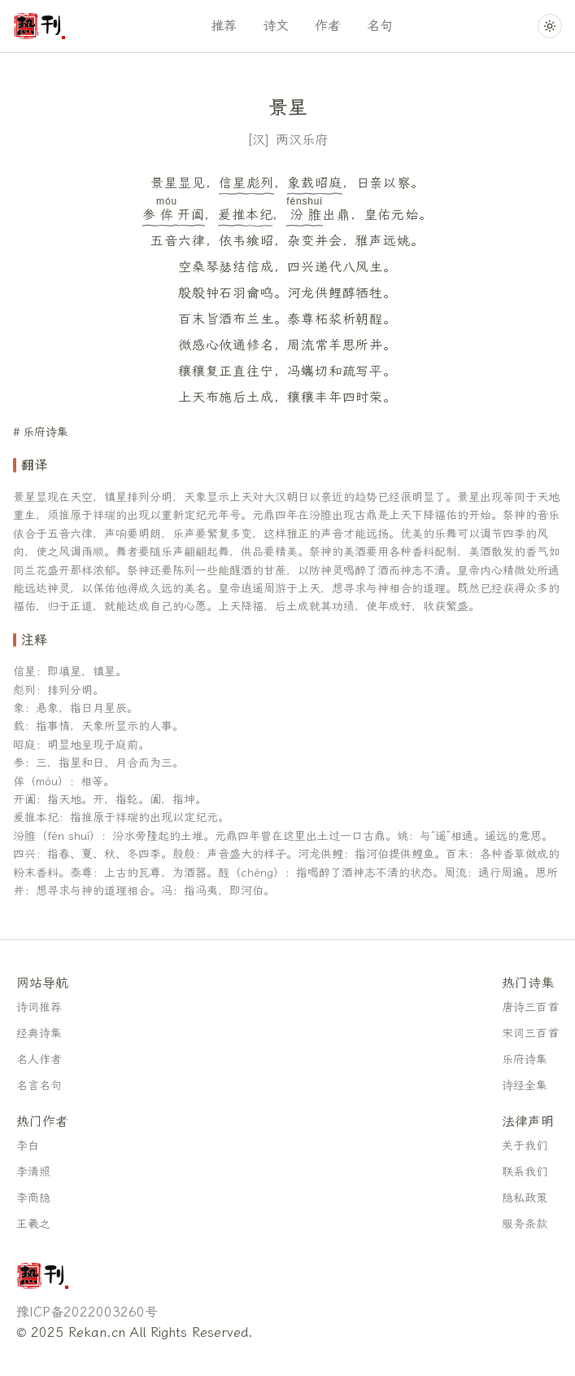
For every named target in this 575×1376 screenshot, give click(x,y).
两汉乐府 (302, 139)
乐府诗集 (45, 432)
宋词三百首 (530, 1033)
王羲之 (33, 1224)
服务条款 (524, 1224)
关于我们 (524, 1146)
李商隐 (33, 1198)
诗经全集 (524, 1085)
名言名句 (39, 1085)
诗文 (276, 25)
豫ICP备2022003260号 (87, 1312)
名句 (380, 25)
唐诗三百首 (530, 1007)
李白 (27, 1146)
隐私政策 (524, 1198)
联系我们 (524, 1172)
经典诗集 (39, 1033)
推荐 (224, 25)
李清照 (33, 1172)
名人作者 (39, 1059)
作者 (328, 25)
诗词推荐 (39, 1007)
